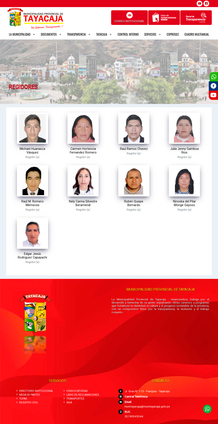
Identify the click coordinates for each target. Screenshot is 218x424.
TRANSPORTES (73, 398)
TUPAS (21, 398)
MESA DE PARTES (28, 394)
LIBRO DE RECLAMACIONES (81, 394)
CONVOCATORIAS (75, 390)
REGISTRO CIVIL (27, 402)
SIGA (67, 402)
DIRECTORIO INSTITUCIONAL (34, 390)
